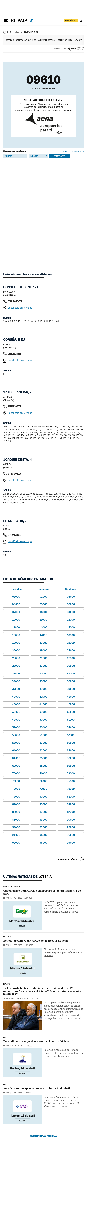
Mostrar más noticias (43, 1136)
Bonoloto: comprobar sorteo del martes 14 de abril (35, 941)
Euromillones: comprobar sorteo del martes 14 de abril (38, 1041)
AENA (75, 48)
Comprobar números (26, 40)
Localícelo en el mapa (20, 307)
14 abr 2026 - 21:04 (22, 898)
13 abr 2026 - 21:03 (21, 1093)
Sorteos (10, 40)
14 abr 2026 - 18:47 (27, 998)
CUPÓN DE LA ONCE (11, 887)
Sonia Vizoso (9, 998)
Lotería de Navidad (21, 32)
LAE (5, 1037)
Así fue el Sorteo (46, 40)
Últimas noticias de (27, 877)
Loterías (7, 937)
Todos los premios (72, 151)
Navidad (78, 40)
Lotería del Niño (65, 40)
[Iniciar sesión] (81, 20)
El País (6, 898)
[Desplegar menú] (5, 20)
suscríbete (70, 20)
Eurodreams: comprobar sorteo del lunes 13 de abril (36, 1088)
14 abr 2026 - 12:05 (21, 1046)
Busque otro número (68, 859)
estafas (6, 984)
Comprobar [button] (59, 156)
